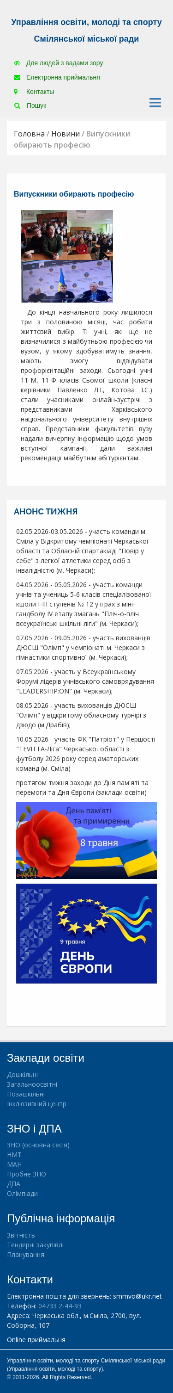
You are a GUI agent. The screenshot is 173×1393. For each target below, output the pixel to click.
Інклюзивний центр (36, 1103)
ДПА (13, 1183)
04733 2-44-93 (60, 1305)
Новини (65, 134)
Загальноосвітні (32, 1084)
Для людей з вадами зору (58, 63)
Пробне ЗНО (26, 1174)
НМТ (14, 1154)
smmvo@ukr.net (137, 1296)
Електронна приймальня (57, 77)
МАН (14, 1164)
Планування (25, 1254)
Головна (29, 134)
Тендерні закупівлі (35, 1244)
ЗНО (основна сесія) (38, 1144)
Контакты (34, 91)
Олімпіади (22, 1193)
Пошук (30, 105)
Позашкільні (26, 1094)
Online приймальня (36, 1339)
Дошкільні (22, 1074)
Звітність (21, 1235)
